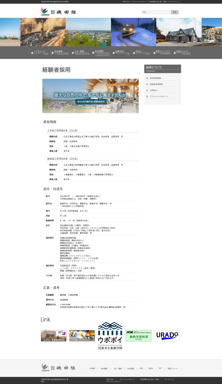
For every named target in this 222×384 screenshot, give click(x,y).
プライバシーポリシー (140, 1)
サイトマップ (174, 1)
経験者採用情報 (156, 84)
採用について (182, 53)
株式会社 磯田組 (58, 11)
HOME (39, 53)
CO (160, 368)
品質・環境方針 (121, 53)
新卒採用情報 (155, 78)
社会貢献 (100, 53)
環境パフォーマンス (161, 53)
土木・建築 (80, 53)
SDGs (141, 53)
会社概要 (60, 53)
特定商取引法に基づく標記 (158, 1)
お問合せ (153, 90)
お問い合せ (126, 1)
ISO (141, 368)
